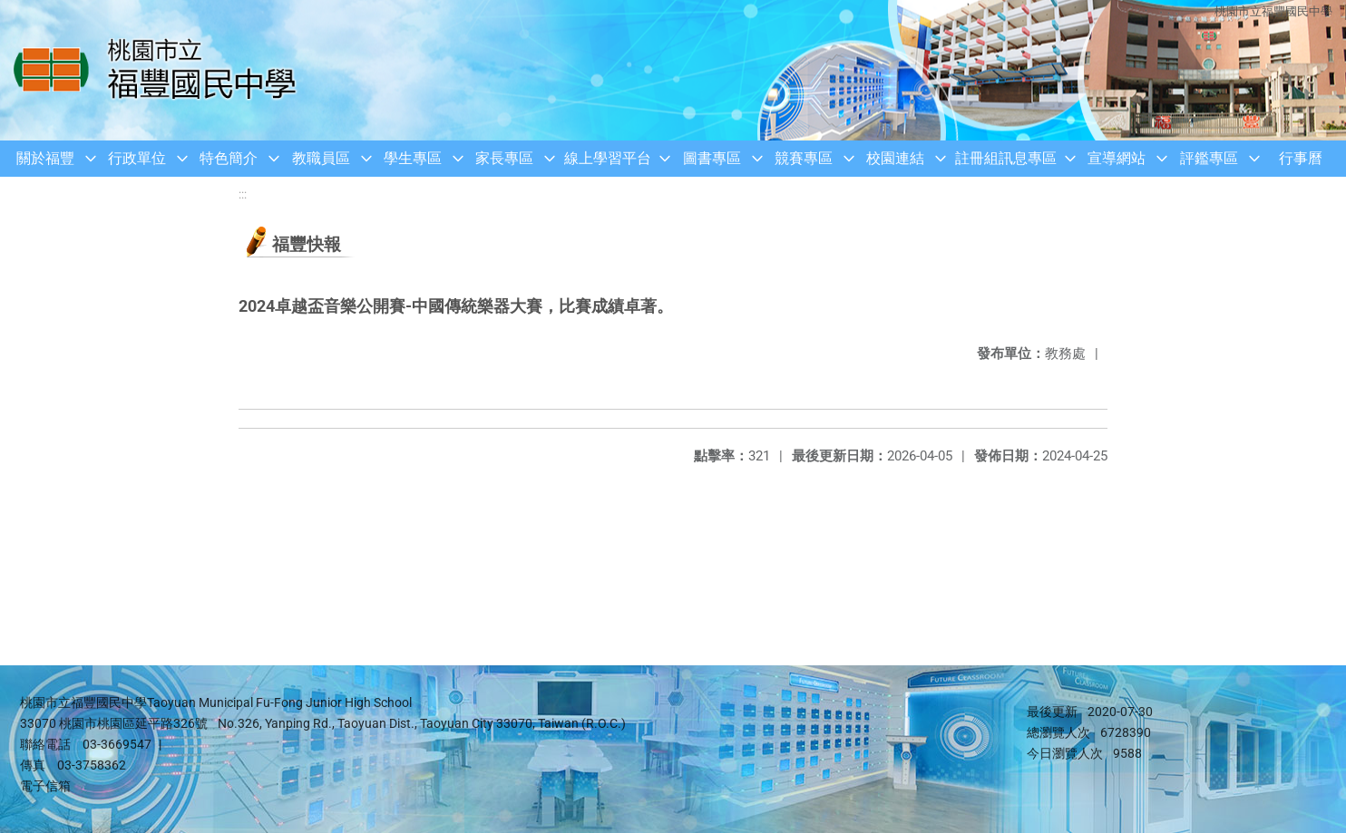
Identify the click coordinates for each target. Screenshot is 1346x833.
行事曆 (1300, 158)
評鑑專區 (1209, 158)
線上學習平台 (607, 158)
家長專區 (504, 158)
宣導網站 (1117, 158)
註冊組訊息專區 (1006, 158)
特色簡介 (229, 158)
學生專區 (413, 158)
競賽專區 (804, 158)
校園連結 (895, 158)
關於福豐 (45, 158)
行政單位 (137, 158)
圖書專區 (712, 158)
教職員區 (321, 158)
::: (243, 194)
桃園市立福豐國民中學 (1273, 11)
